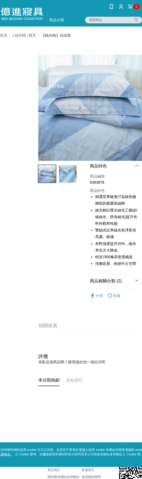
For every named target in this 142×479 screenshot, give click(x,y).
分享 (96, 296)
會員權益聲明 (91, 477)
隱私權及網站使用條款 (64, 477)
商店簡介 (54, 470)
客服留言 (88, 470)
